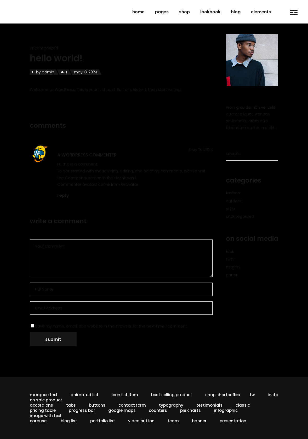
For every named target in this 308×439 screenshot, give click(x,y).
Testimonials (209, 405)
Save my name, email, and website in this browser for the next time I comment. (111, 326)
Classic (243, 405)
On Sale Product (46, 400)
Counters (158, 410)
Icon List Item (125, 394)
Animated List (85, 394)
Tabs (71, 405)
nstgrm (233, 267)
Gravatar (129, 184)
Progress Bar (82, 410)
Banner (199, 421)
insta (273, 394)
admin (48, 72)
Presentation (233, 421)
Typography (171, 405)
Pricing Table (43, 410)
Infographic (226, 410)
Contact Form (132, 405)
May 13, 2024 (85, 72)
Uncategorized (44, 48)
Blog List (69, 421)
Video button (141, 421)
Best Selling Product (171, 394)
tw (252, 394)
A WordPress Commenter (87, 155)
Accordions (41, 405)
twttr (230, 259)
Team (173, 421)
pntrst (231, 275)
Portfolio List (102, 421)
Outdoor (234, 200)
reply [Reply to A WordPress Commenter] (63, 196)
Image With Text (46, 415)
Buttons (97, 405)
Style (230, 208)
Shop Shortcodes (222, 394)
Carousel (39, 421)
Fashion (233, 193)
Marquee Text (44, 394)
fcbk (230, 251)
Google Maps (122, 410)
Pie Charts (190, 410)
